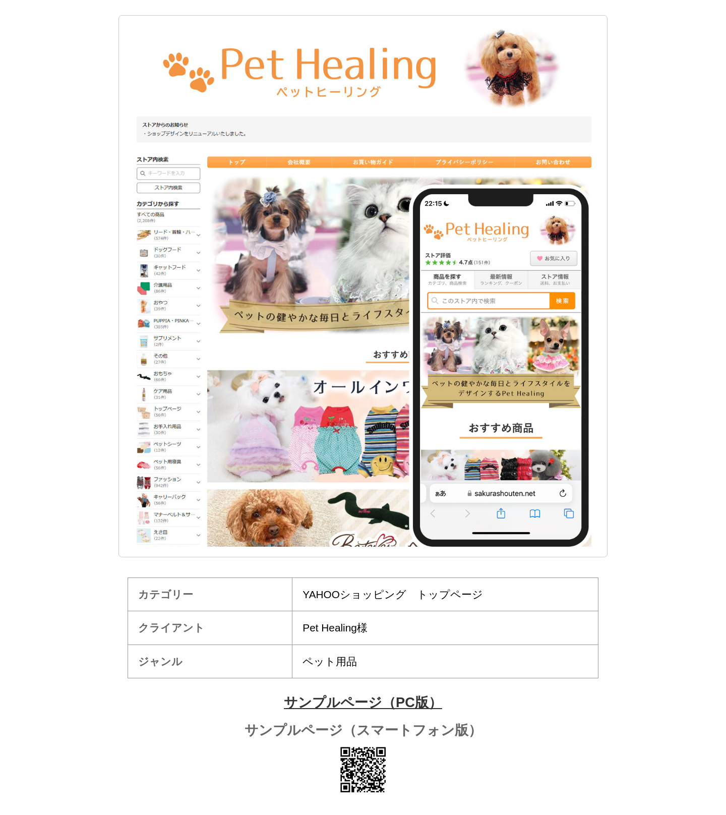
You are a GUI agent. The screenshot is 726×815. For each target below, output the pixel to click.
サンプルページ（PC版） (363, 702)
